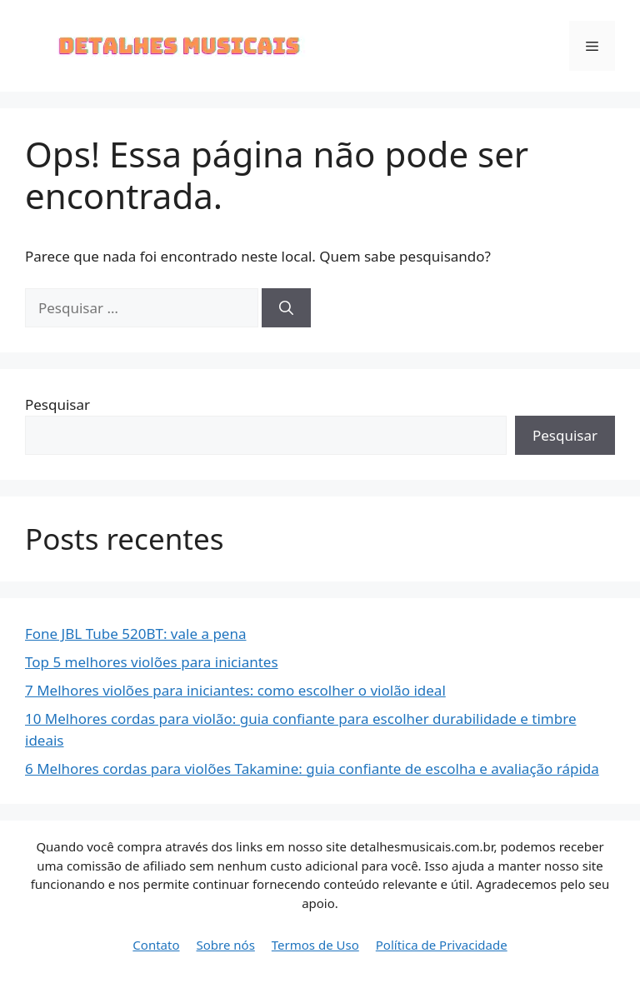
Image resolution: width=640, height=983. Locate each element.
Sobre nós (226, 944)
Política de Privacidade (442, 944)
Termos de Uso (315, 944)
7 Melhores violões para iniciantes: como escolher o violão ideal (235, 690)
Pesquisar (57, 404)
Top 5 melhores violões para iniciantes (151, 661)
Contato (155, 944)
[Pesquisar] (286, 308)
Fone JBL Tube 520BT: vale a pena (135, 633)
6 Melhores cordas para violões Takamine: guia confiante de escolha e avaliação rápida (312, 768)
